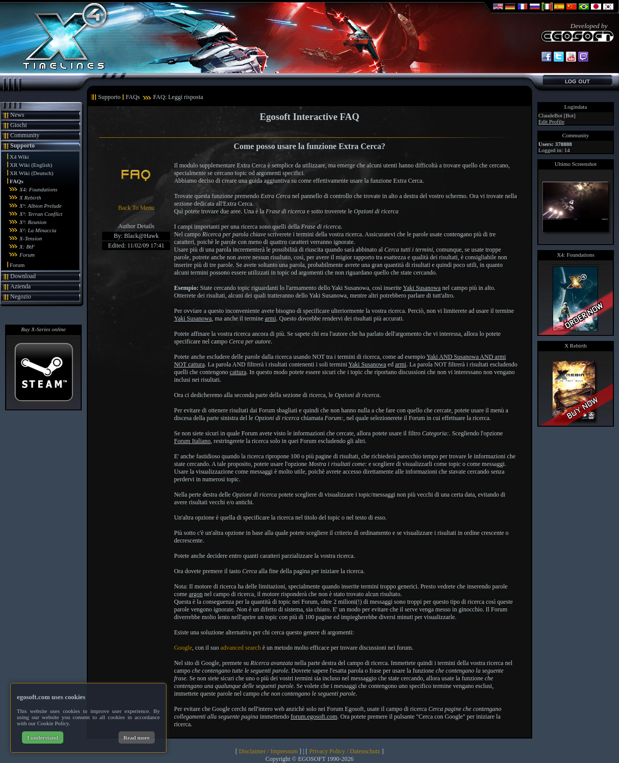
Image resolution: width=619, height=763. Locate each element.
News (17, 114)
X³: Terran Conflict (40, 214)
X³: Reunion (32, 222)
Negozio (20, 296)
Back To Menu (136, 207)
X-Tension (30, 238)
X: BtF (27, 246)
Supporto (22, 145)
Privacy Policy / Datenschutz (344, 751)
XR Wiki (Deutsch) (32, 173)
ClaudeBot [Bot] (557, 115)
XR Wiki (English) (31, 165)
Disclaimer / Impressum (268, 751)
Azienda (20, 286)
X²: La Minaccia (37, 230)
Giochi (18, 125)
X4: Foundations (38, 189)
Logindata (575, 107)
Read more (137, 737)
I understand (42, 737)
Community (24, 135)
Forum (27, 255)
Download (23, 276)
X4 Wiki (19, 157)
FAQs (16, 181)
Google (183, 647)
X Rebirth (30, 197)
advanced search (241, 647)
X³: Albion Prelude (40, 206)
